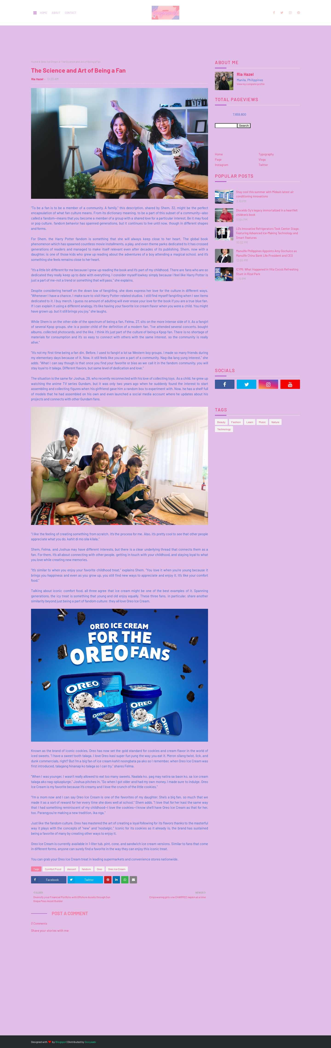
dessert (71, 869)
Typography (266, 154)
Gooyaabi (90, 1041)
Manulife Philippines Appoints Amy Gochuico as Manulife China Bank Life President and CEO (266, 253)
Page (218, 159)
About (56, 12)
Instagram (221, 165)
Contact (70, 12)
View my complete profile (251, 84)
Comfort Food (53, 869)
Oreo (99, 869)
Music (262, 422)
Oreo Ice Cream (49, 61)
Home (43, 12)
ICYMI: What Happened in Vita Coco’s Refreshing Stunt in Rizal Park (267, 272)
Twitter (263, 165)
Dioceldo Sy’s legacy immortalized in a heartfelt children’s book (267, 212)
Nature (275, 422)
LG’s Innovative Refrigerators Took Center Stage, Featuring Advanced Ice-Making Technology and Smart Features (267, 233)
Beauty (221, 422)
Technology (224, 429)
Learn (249, 422)
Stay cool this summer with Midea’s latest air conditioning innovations (265, 194)
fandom (86, 869)
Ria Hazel (37, 79)
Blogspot (60, 1041)
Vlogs (262, 159)
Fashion (236, 422)
